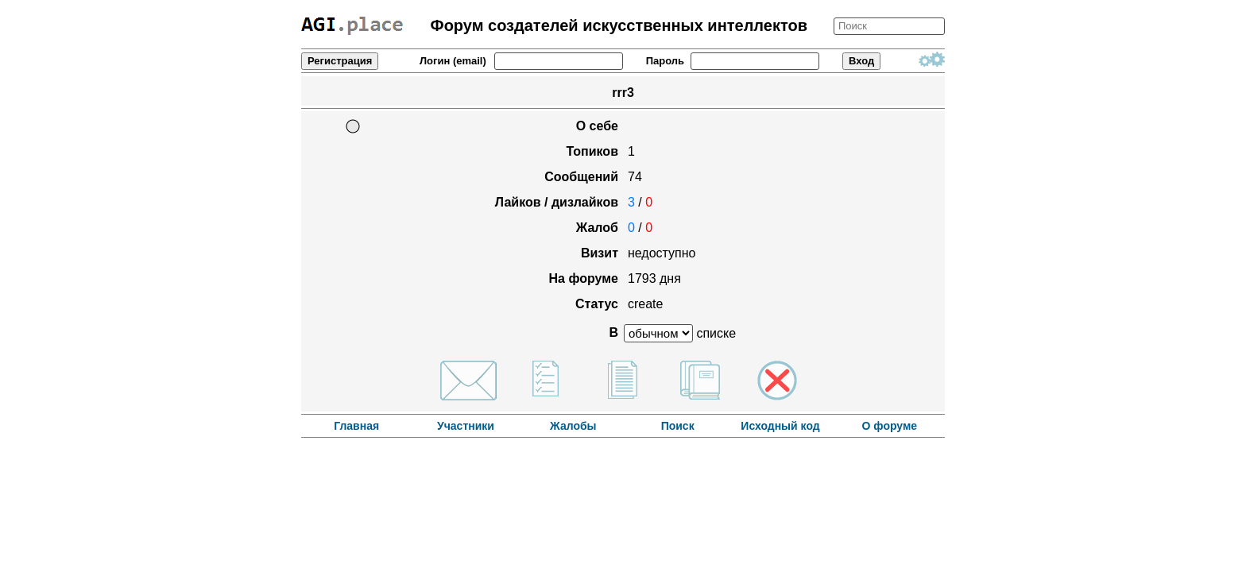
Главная (356, 425)
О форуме (890, 425)
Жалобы (574, 425)
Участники (465, 425)
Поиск (678, 425)
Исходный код (780, 425)
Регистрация (340, 61)
